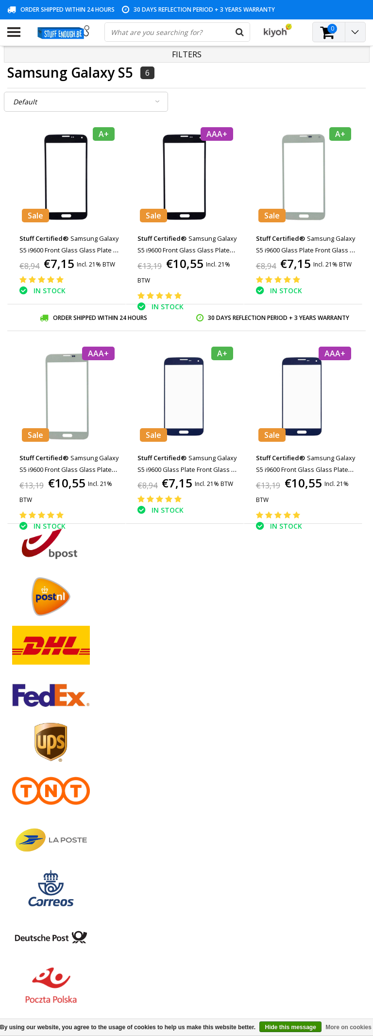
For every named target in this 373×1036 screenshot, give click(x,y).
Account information (39, 782)
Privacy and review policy (46, 760)
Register (142, 704)
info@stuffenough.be (284, 959)
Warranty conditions (38, 738)
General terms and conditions (53, 704)
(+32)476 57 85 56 (308, 979)
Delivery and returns (38, 794)
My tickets (145, 727)
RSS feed (21, 827)
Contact (19, 727)
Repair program (31, 771)
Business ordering (35, 805)
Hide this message (290, 1027)
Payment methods (36, 715)
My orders (145, 715)
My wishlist (146, 738)
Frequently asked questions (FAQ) (60, 816)
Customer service (34, 749)
